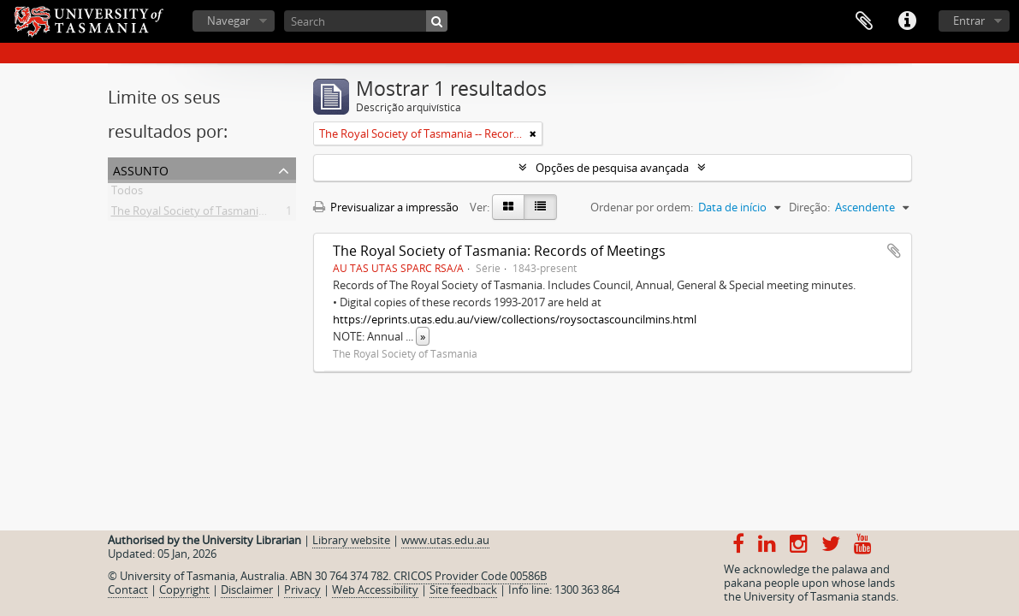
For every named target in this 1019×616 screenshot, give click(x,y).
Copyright (184, 589)
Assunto (141, 169)
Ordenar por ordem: (641, 207)
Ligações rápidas (907, 21)
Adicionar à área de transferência (894, 250)
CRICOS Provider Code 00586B (470, 575)
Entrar (969, 20)
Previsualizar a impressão (386, 207)
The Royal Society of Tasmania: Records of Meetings (499, 250)
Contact (128, 589)
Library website (351, 540)
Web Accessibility (375, 589)
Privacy (302, 589)
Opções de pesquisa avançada (612, 167)
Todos (127, 193)
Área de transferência (864, 21)
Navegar (228, 20)
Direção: (809, 207)
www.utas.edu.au (445, 540)
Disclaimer (247, 589)
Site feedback (463, 589)
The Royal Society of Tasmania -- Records (214, 214)
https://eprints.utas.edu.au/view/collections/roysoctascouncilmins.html (514, 319)
